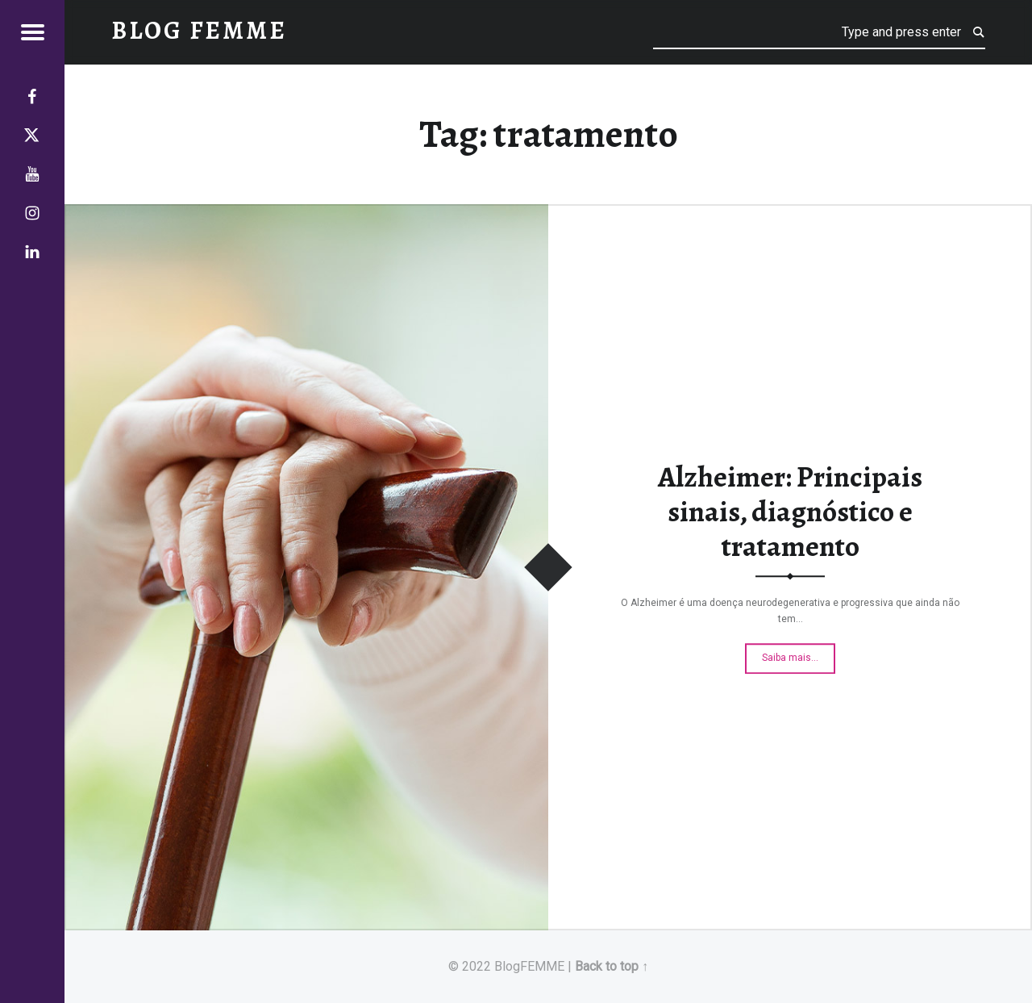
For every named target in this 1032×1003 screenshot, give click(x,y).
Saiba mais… (798, 653)
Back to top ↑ (611, 966)
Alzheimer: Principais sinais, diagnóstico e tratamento (790, 512)
